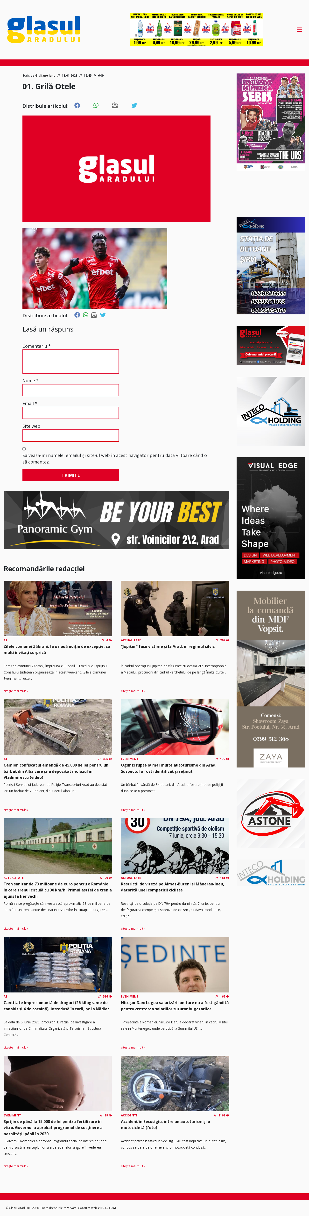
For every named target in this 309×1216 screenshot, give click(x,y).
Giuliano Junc (45, 75)
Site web (31, 426)
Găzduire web (88, 1208)
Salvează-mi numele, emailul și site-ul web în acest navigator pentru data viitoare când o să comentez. (114, 458)
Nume (30, 381)
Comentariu (36, 346)
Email (29, 403)
